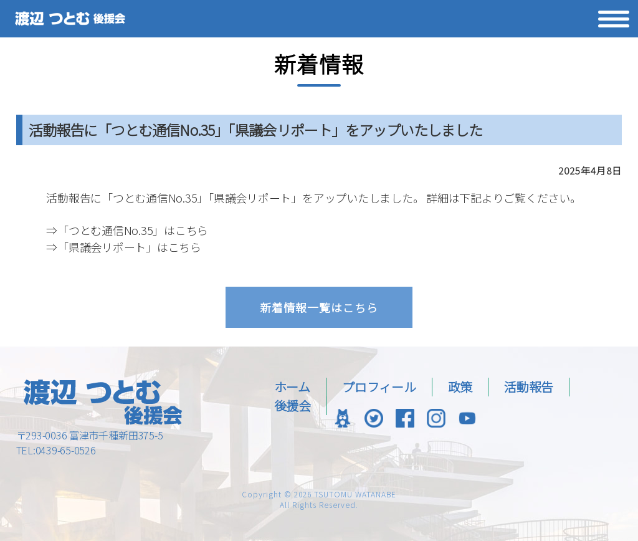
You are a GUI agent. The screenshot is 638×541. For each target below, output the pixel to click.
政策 (460, 387)
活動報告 (528, 387)
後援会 (292, 405)
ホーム (292, 387)
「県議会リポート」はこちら (129, 247)
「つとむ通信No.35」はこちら (132, 230)
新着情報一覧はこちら (319, 307)
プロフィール (379, 387)
